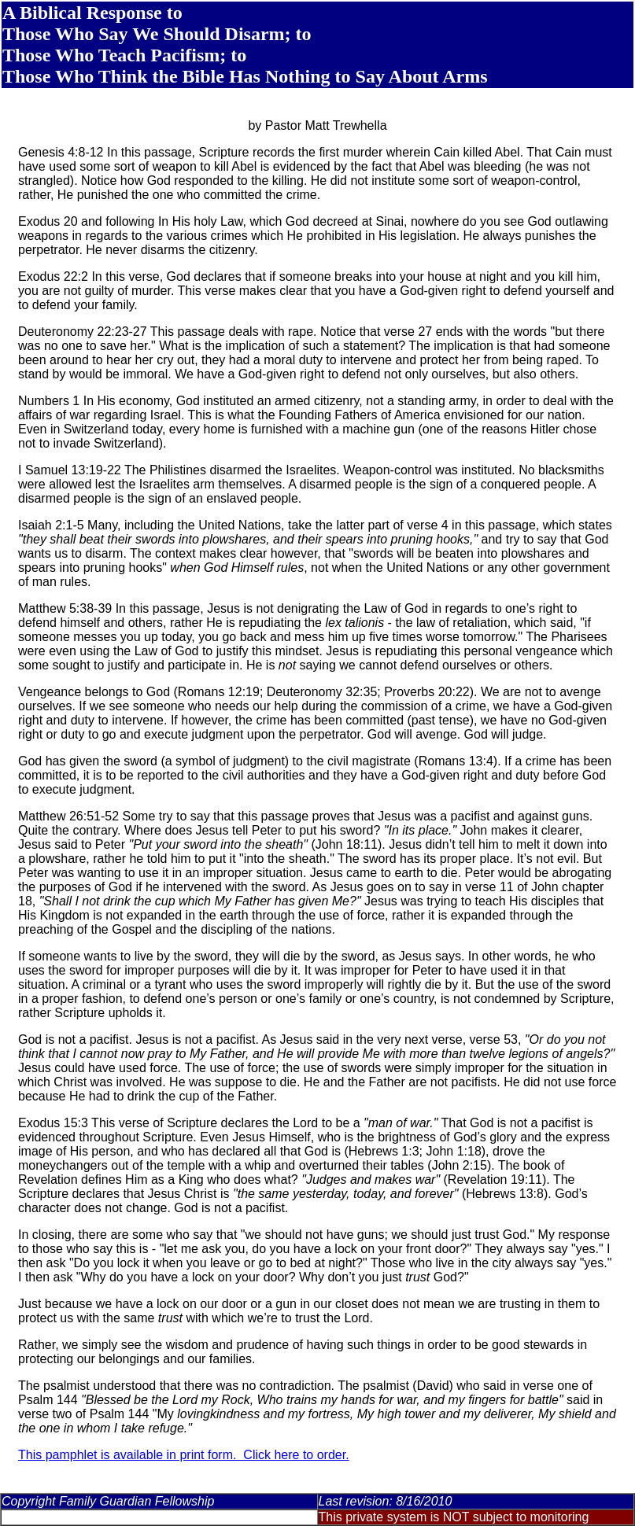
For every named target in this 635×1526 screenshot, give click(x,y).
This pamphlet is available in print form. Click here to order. (183, 1454)
